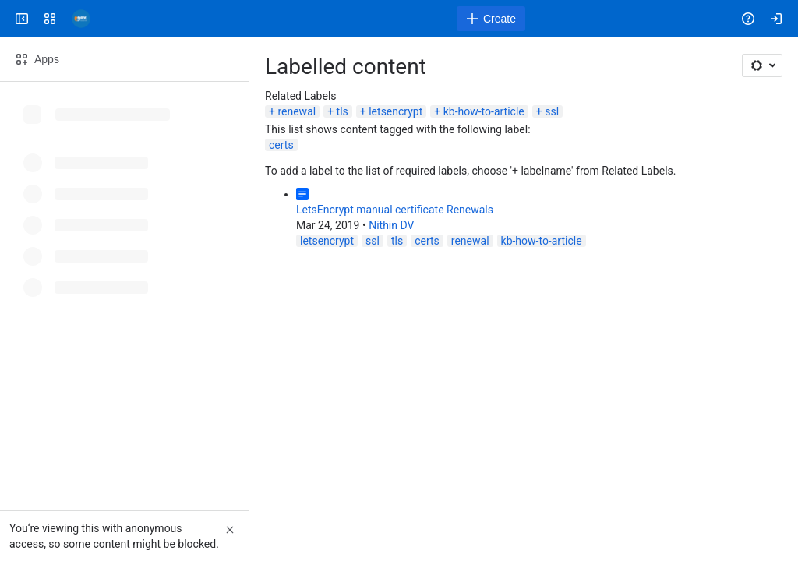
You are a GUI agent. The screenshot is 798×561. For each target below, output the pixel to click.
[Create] (491, 18)
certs (281, 145)
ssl (552, 111)
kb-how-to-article (483, 111)
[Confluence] (81, 18)
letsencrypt (395, 111)
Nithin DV (391, 225)
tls (342, 111)
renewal (296, 111)
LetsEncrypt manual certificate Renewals (394, 209)
